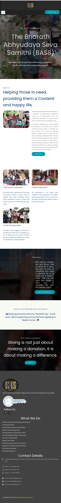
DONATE (30, 363)
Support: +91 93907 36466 (12, 472)
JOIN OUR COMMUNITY (45, 292)
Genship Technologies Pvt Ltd (25, 497)
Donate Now (52, 12)
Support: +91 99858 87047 (12, 466)
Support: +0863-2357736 (12, 469)
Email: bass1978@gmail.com (12, 484)
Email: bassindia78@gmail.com (13, 481)
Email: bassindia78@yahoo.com (13, 478)
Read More (38, 154)
